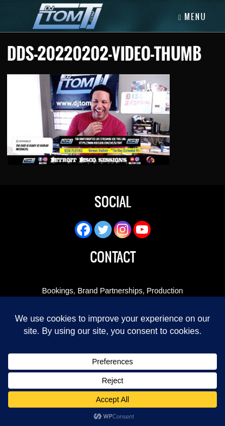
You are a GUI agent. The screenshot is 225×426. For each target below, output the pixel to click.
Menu (192, 17)
